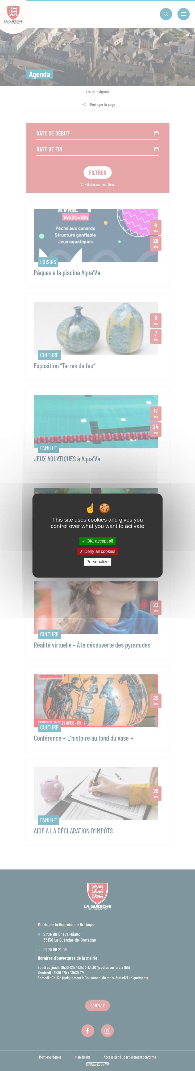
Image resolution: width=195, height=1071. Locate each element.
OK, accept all (97, 541)
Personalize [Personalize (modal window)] (97, 561)
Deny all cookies (97, 551)
